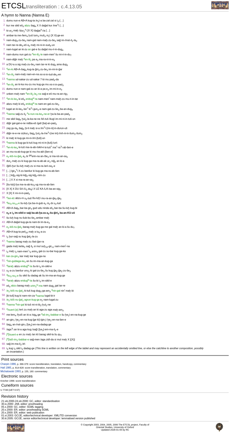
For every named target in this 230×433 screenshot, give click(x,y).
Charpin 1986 (8, 364)
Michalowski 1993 (10, 371)
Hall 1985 (5, 367)
